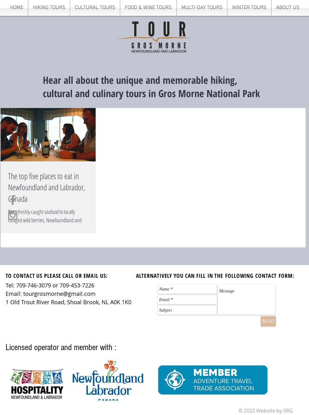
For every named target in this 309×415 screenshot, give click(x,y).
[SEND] (268, 321)
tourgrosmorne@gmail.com (59, 293)
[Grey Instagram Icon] (12, 215)
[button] (49, 8)
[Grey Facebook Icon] (12, 199)
